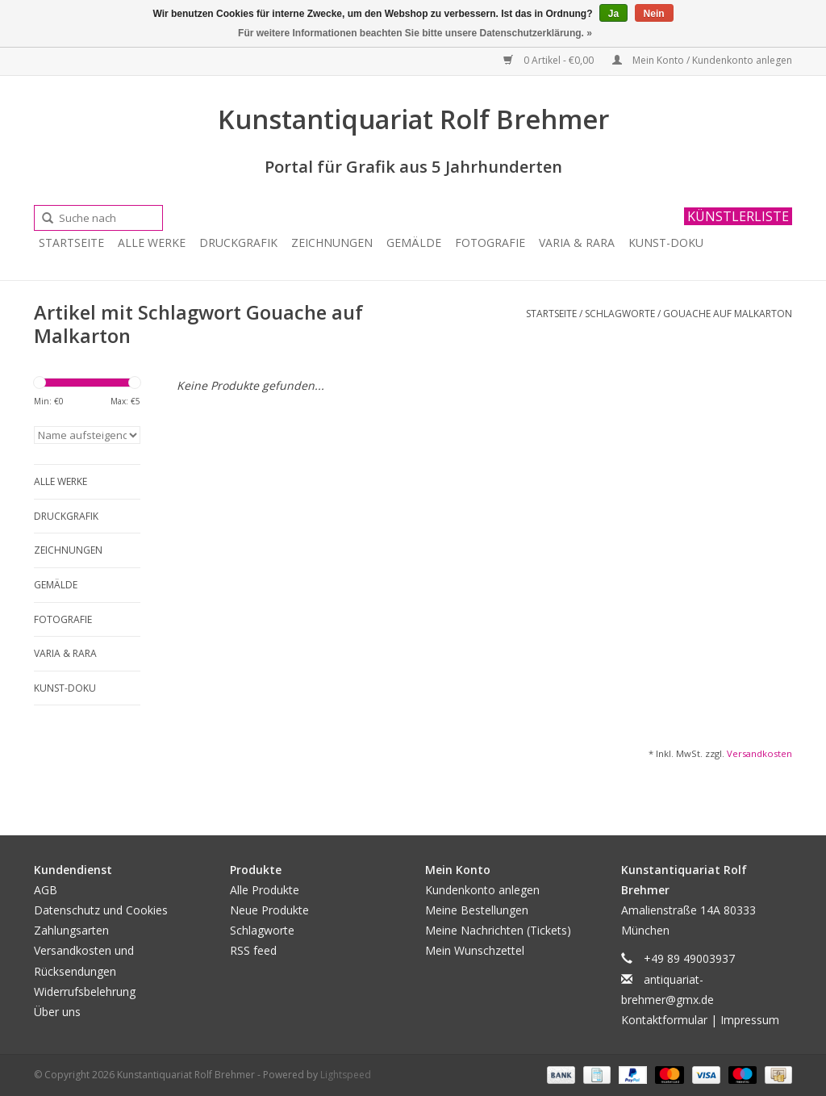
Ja (613, 13)
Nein (654, 13)
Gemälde (413, 242)
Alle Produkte (264, 889)
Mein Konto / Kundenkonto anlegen (702, 60)
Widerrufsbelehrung (85, 991)
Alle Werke (152, 242)
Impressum (749, 1019)
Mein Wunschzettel (474, 950)
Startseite (71, 242)
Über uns (57, 1011)
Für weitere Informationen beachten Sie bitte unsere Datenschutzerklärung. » (415, 33)
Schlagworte (620, 313)
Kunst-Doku (665, 242)
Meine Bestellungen (476, 910)
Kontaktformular (664, 1019)
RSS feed (253, 950)
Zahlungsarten (71, 930)
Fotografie (490, 242)
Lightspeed (345, 1074)
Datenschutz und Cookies (101, 910)
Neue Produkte (269, 910)
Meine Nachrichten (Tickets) (498, 930)
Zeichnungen (332, 242)
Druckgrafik (238, 242)
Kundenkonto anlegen (482, 889)
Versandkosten (759, 753)
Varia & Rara (577, 242)
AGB (45, 889)
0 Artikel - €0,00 (549, 60)
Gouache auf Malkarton (727, 313)
